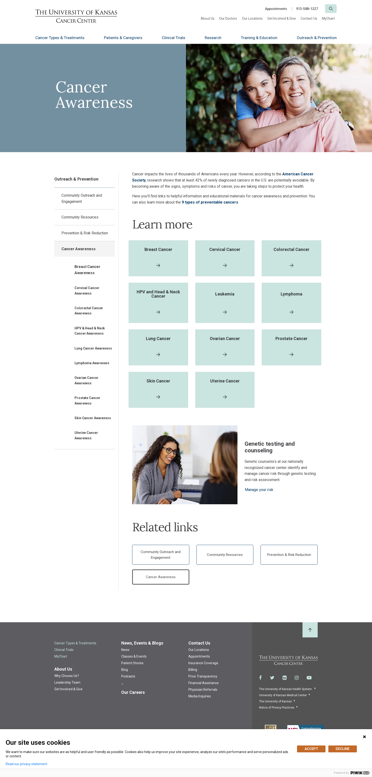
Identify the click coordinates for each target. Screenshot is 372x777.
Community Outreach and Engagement (81, 198)
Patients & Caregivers (123, 37)
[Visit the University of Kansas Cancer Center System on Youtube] (309, 680)
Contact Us (309, 18)
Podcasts (128, 679)
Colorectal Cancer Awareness (88, 310)
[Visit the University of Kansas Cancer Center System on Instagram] (297, 680)
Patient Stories (132, 666)
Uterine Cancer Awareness (86, 435)
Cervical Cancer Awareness (86, 290)
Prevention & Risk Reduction (84, 233)
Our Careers (133, 695)
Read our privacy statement (26, 764)
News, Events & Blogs (142, 646)
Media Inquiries (199, 699)
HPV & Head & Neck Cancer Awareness (89, 330)
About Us (207, 18)
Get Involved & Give (281, 18)
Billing (192, 673)
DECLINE (342, 749)
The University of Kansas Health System (285, 692)
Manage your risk (259, 492)
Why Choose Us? (66, 679)
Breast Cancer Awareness (87, 269)
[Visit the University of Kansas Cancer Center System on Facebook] (260, 680)
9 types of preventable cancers (210, 202)
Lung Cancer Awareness (93, 348)
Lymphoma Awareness (91, 363)
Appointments (276, 8)
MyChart (328, 18)
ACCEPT (311, 749)
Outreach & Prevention (317, 37)
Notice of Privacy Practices (276, 710)
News (125, 653)
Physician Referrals (202, 693)
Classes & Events (134, 659)
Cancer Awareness (78, 249)
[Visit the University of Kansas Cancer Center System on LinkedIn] (285, 680)
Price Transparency (202, 679)
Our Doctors (228, 18)
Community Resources (79, 217)
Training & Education (259, 37)
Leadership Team (67, 685)
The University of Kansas (275, 704)
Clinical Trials (173, 37)
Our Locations (252, 18)
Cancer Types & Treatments (59, 37)
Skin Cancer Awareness (92, 418)
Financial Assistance (203, 686)
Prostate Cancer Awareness (87, 400)
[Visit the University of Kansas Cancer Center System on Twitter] (272, 680)
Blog (124, 673)
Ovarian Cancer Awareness (86, 380)
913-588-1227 (307, 8)
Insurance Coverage (203, 666)
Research (213, 37)
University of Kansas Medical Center (283, 698)
